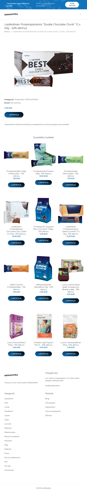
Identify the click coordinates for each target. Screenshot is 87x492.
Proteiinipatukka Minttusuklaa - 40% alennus (71, 173)
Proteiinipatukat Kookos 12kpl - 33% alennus (44, 172)
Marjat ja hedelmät (11, 436)
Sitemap (48, 415)
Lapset (7, 415)
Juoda (6, 407)
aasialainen (8, 399)
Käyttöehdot (50, 407)
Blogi (47, 399)
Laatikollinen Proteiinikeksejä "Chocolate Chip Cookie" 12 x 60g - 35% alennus (16, 230)
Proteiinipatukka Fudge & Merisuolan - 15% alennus (16, 173)
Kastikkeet (8, 411)
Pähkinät (7, 449)
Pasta (6, 453)
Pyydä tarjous (72, 4)
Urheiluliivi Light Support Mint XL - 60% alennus (43, 343)
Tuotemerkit (19, 99)
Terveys (7, 466)
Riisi (5, 462)
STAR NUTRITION (31, 99)
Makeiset (8, 428)
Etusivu (7, 31)
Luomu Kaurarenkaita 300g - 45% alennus (16, 343)
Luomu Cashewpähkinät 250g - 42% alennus (71, 343)
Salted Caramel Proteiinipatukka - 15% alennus (16, 287)
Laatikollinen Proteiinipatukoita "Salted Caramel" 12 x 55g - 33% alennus (71, 230)
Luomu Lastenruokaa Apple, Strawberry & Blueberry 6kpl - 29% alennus (71, 288)
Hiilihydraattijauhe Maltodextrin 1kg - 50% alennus (43, 287)
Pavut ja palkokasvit (12, 457)
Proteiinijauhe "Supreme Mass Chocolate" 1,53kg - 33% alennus (43, 229)
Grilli (6, 403)
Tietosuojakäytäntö (53, 411)
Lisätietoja (14, 115)
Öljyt (6, 445)
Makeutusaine (9, 432)
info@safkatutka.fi (52, 386)
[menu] (81, 14)
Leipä (6, 420)
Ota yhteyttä (50, 403)
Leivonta (7, 424)
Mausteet (8, 441)
